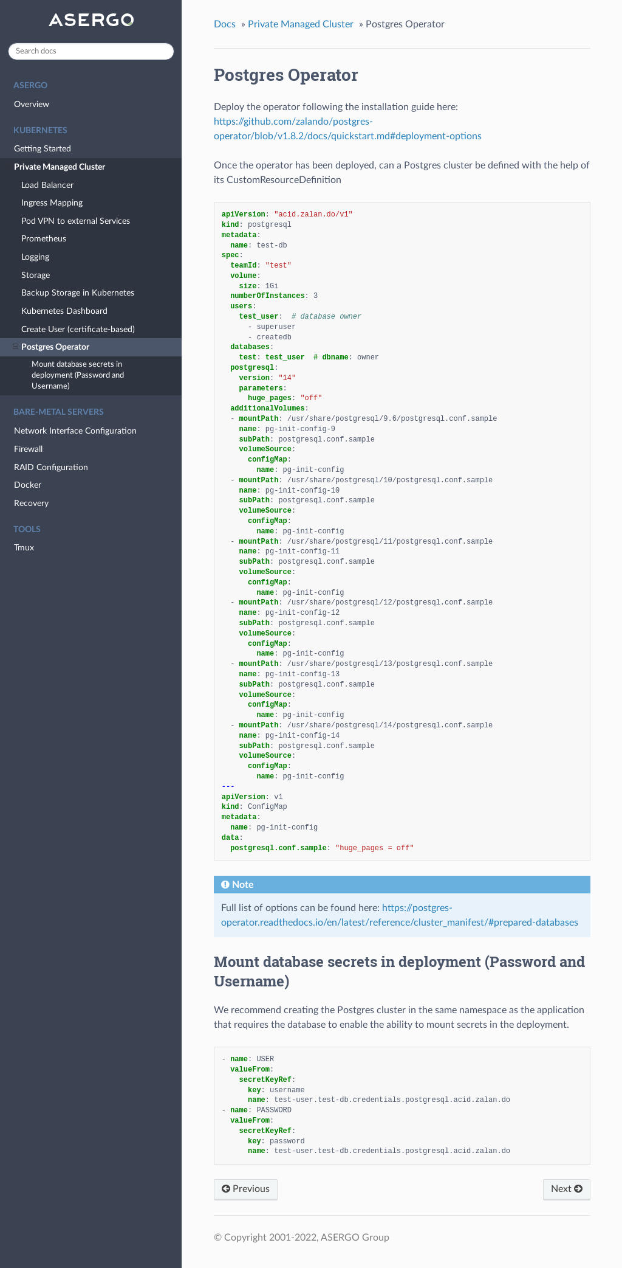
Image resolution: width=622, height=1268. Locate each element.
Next (567, 1189)
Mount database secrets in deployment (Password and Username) (78, 375)
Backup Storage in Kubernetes (77, 292)
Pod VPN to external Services (75, 221)
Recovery (31, 503)
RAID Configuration (51, 467)
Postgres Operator (51, 347)
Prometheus (43, 238)
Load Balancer (47, 185)
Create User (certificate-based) (78, 329)
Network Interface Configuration (75, 430)
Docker (27, 485)
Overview (31, 104)
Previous (246, 1189)
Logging (35, 257)
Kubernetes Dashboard (64, 311)
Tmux (24, 547)
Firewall (28, 449)
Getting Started (42, 148)
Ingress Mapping (52, 202)
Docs (225, 24)
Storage (35, 275)
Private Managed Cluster (55, 167)
